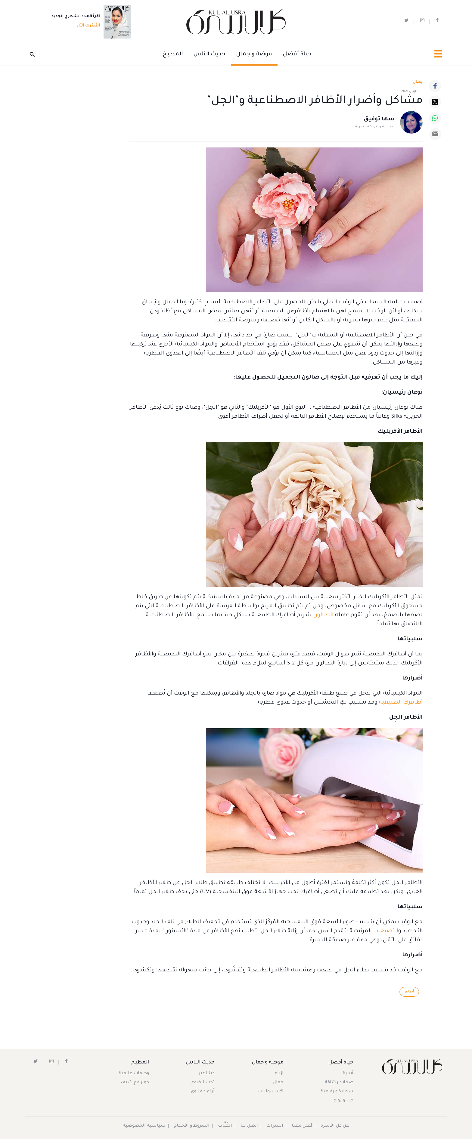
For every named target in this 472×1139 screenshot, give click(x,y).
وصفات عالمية (134, 1073)
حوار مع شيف (135, 1082)
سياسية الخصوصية (144, 1126)
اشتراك (274, 1126)
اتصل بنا (249, 1126)
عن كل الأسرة (335, 1126)
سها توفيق (379, 120)
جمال (278, 1082)
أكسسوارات (271, 1091)
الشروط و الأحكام (192, 1126)
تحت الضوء (203, 1082)
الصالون (323, 615)
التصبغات (385, 931)
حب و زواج (343, 1100)
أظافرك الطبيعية (401, 703)
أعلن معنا (302, 1126)
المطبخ (173, 54)
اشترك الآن (86, 26)
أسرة (348, 1073)
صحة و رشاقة (339, 1082)
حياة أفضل (297, 54)
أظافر (409, 992)
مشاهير (207, 1073)
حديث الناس (209, 54)
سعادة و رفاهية (337, 1091)
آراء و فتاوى (203, 1091)
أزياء (279, 1073)
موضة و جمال (254, 54)
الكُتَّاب (225, 1126)
